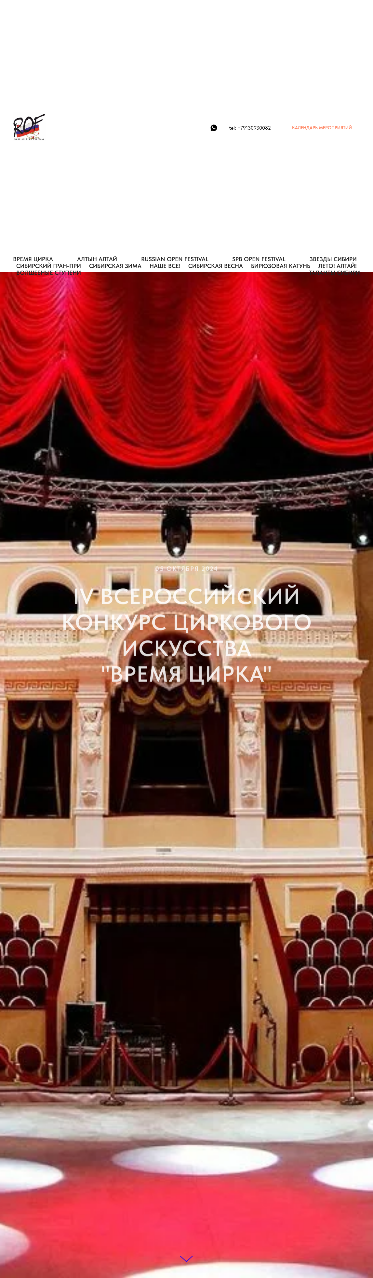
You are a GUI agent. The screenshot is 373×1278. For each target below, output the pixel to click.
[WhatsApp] (214, 128)
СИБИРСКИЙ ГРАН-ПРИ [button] (48, 265)
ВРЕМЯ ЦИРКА (33, 259)
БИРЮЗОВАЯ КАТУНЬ (280, 265)
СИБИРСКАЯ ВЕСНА (215, 265)
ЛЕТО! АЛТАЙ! (337, 265)
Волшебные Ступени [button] (48, 272)
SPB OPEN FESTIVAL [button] (259, 259)
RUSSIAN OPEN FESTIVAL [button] (174, 259)
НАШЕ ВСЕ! (165, 265)
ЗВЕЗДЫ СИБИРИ (333, 259)
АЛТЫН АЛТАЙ (97, 259)
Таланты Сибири (334, 272)
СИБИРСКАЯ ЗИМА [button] (115, 265)
